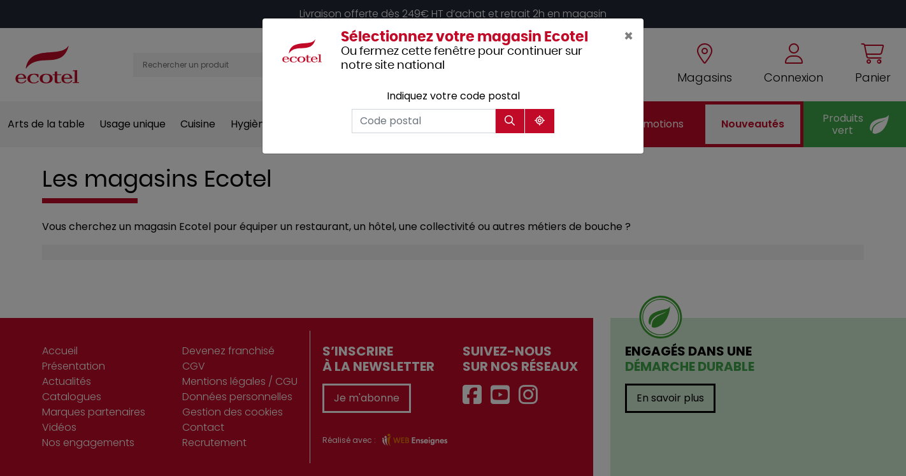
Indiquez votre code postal (453, 96)
